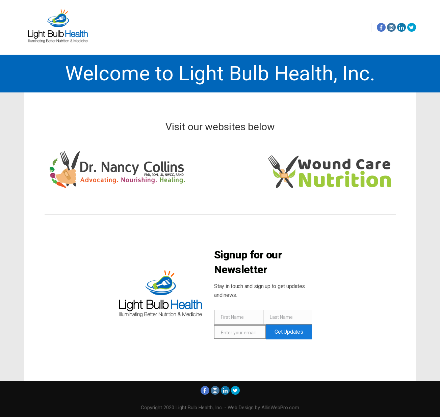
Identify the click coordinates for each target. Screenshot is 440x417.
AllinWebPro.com (280, 408)
